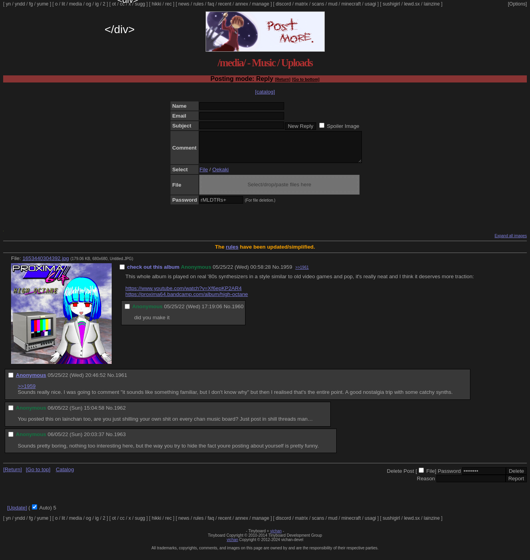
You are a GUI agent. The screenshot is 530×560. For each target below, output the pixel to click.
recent (224, 4)
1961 (121, 381)
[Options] (517, 4)
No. (276, 273)
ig (97, 4)
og (88, 4)
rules (198, 4)
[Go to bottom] (305, 79)
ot (114, 4)
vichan (276, 537)
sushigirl (391, 4)
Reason (426, 484)
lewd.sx (412, 4)
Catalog (65, 475)
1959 (286, 273)
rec (168, 4)
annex (241, 4)
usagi (370, 4)
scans (318, 4)
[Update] (17, 514)
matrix (301, 4)
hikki (156, 4)
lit (63, 4)
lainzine (432, 4)
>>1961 (302, 273)
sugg (140, 4)
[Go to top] (38, 475)
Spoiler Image (343, 126)
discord (283, 4)
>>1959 (27, 392)
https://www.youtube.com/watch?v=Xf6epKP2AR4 (183, 294)
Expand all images (510, 242)
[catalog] (265, 92)
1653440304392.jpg (45, 264)
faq (211, 4)
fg (31, 4)
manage (260, 4)
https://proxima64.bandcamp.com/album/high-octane (186, 300)
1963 (120, 440)
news (183, 4)
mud (332, 4)
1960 (237, 312)
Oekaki (220, 175)
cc (122, 4)
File (203, 175)
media (75, 4)
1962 (120, 414)
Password (449, 477)
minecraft (351, 4)
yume (42, 4)
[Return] (282, 79)
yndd (20, 4)
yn (8, 4)
